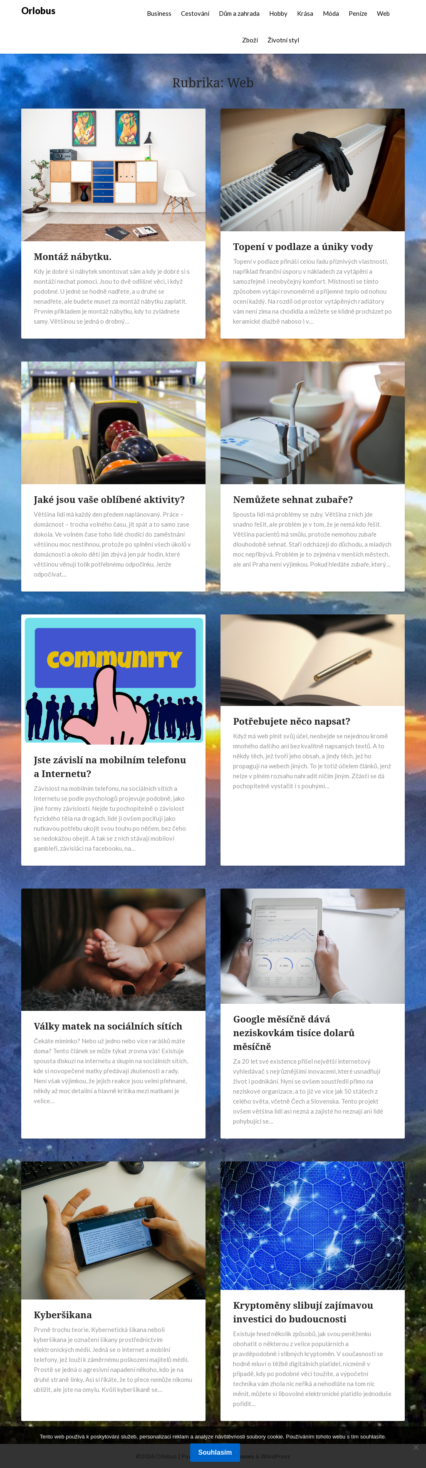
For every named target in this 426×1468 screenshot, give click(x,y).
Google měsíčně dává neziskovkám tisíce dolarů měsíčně (293, 1032)
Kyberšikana (63, 1314)
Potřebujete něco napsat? (291, 721)
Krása (305, 13)
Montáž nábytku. (72, 256)
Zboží (250, 40)
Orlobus (38, 10)
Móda (331, 13)
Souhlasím (215, 1452)
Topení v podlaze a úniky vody (303, 246)
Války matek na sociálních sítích (108, 1026)
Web (383, 13)
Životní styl (283, 40)
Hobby (278, 13)
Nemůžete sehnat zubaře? (293, 499)
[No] (415, 1447)
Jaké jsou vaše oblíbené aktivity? (109, 499)
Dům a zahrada (239, 13)
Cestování (195, 13)
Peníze (358, 13)
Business (159, 13)
